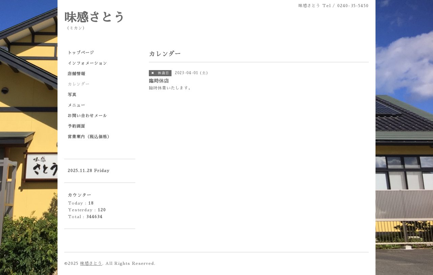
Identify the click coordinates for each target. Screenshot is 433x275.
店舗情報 (76, 74)
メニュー (76, 105)
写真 (72, 95)
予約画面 (76, 126)
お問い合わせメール (87, 116)
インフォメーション (87, 63)
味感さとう (94, 18)
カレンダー (79, 84)
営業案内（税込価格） (90, 137)
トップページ (81, 53)
